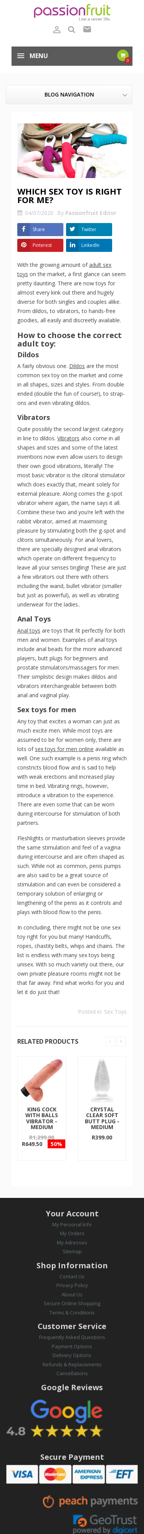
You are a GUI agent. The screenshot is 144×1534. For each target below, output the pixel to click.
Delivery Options (72, 1355)
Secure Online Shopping (72, 1303)
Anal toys (28, 630)
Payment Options (72, 1346)
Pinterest (42, 245)
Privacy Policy (72, 1285)
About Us (72, 1294)
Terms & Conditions (72, 1312)
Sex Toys (115, 1011)
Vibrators (68, 438)
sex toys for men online (64, 749)
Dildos (77, 366)
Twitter (88, 229)
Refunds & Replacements (72, 1364)
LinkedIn (90, 245)
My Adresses (72, 1242)
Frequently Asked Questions (72, 1337)
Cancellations (72, 1373)
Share (39, 229)
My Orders (72, 1233)
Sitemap (72, 1251)
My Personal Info (72, 1224)
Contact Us (72, 1276)
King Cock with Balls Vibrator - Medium (41, 1118)
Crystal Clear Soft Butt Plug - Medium (102, 1118)
